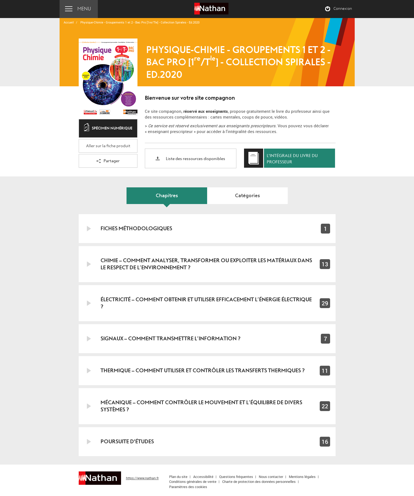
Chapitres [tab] (167, 196)
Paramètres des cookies (188, 486)
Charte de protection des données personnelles (259, 481)
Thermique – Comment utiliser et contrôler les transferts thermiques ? (203, 370)
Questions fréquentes (236, 476)
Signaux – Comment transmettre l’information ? (170, 338)
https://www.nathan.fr (142, 478)
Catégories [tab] (247, 196)
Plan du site (178, 476)
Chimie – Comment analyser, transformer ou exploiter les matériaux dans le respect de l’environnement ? (206, 264)
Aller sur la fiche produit (108, 146)
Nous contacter (271, 476)
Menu (84, 9)
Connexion (342, 9)
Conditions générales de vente (192, 481)
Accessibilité (203, 476)
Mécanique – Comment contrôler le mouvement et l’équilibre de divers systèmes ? (201, 406)
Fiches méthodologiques (136, 228)
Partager (108, 161)
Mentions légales (302, 476)
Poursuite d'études (127, 441)
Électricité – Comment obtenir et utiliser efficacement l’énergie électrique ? (206, 303)
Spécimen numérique (108, 128)
